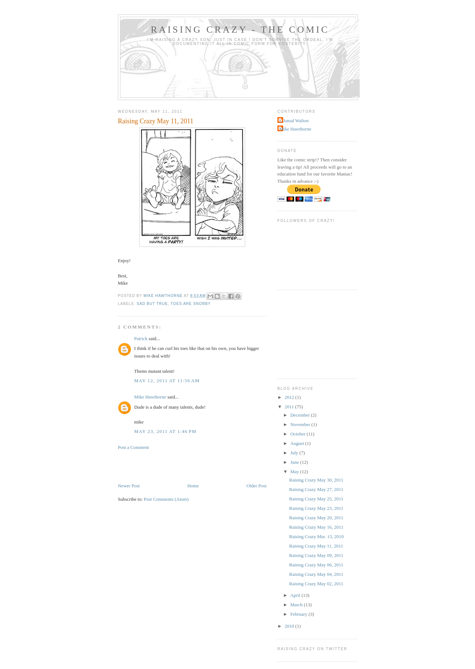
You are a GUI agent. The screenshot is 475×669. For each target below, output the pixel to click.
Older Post (257, 485)
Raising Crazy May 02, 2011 (316, 583)
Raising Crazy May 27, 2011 (316, 489)
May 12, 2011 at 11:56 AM (167, 380)
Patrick (141, 338)
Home (193, 485)
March (297, 604)
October (298, 434)
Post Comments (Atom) (166, 499)
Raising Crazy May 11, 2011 (316, 546)
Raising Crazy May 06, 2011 (316, 564)
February (299, 614)
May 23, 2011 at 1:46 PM (165, 431)
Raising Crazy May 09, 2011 (316, 555)
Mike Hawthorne (150, 397)
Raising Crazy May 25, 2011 (316, 498)
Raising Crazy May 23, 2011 (316, 508)
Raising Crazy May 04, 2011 (316, 574)
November (300, 424)
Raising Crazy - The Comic (240, 29)
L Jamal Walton (294, 120)
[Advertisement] (203, 466)
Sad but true (152, 304)
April (296, 595)
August (297, 443)
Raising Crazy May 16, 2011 (316, 527)
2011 (290, 406)
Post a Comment (133, 447)
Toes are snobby (191, 304)
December (300, 415)
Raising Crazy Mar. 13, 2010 (316, 536)
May (295, 471)
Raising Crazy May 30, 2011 (316, 480)
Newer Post (129, 485)
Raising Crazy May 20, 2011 (316, 517)
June (295, 462)
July (295, 452)
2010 (290, 626)
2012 (290, 397)
